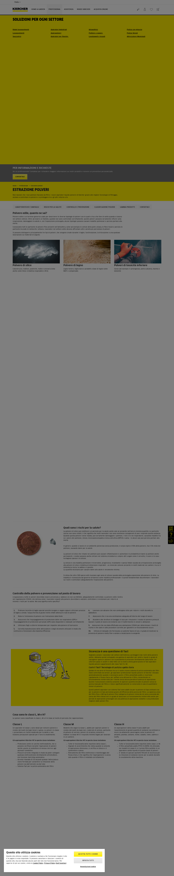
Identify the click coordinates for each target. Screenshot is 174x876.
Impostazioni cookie (88, 867)
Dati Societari (61, 863)
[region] (54, 860)
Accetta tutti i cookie (88, 854)
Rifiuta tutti (88, 860)
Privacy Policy (49, 863)
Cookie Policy (38, 863)
